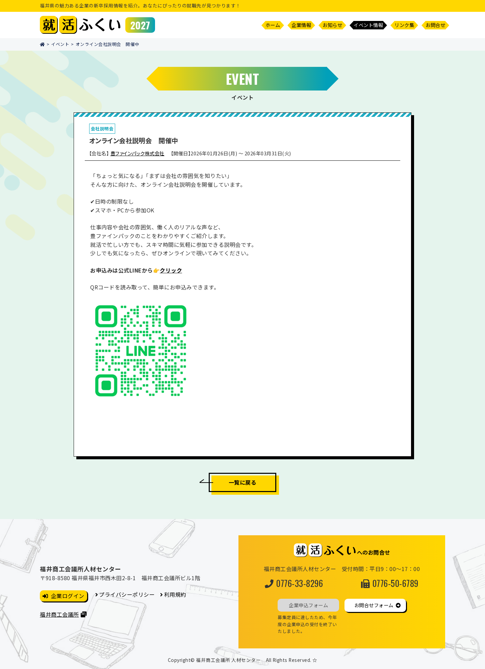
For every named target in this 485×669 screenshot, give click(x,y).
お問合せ (435, 24)
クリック (171, 270)
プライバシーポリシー (127, 594)
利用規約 (175, 594)
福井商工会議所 (59, 614)
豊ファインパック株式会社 (137, 153)
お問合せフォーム (373, 605)
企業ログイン (67, 596)
